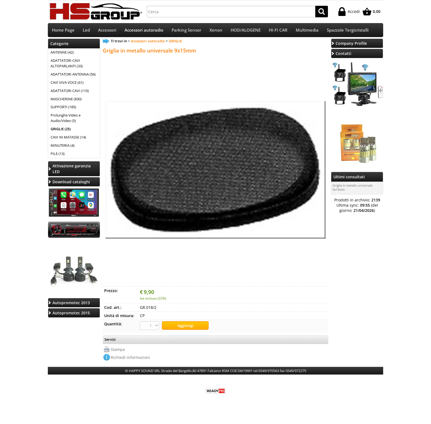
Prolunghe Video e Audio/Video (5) (66, 118)
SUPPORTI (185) (63, 107)
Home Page (63, 30)
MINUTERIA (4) (62, 145)
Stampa (118, 349)
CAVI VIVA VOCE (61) (67, 83)
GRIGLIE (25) (61, 129)
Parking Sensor (186, 30)
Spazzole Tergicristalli (348, 30)
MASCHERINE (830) (66, 99)
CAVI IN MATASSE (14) (68, 137)
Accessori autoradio (144, 30)
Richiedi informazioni (130, 357)
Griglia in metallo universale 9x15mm (353, 188)
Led (86, 30)
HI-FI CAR (278, 30)
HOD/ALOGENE (246, 30)
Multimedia (307, 30)
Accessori (107, 30)
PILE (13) (58, 154)
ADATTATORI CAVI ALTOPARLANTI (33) (67, 64)
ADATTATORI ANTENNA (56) (73, 74)
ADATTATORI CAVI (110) (70, 91)
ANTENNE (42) (62, 52)
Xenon (215, 30)
